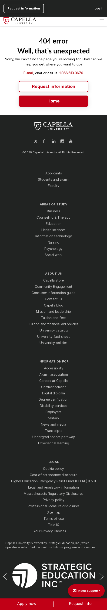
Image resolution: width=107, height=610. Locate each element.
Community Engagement (53, 286)
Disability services (53, 406)
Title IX (53, 525)
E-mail (28, 73)
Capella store (53, 280)
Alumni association (53, 374)
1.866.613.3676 (71, 73)
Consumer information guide (53, 293)
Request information (23, 8)
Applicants (53, 173)
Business (53, 211)
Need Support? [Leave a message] (89, 590)
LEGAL (53, 462)
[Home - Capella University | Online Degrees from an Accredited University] (53, 101)
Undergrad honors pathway (53, 437)
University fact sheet (53, 336)
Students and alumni (53, 179)
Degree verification (53, 399)
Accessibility (53, 368)
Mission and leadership (53, 311)
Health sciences (53, 230)
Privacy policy (53, 500)
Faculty (53, 186)
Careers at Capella (53, 381)
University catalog (54, 330)
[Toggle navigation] (102, 21)
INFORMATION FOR (54, 361)
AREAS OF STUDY (53, 204)
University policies (53, 343)
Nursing (53, 242)
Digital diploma (53, 393)
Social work (53, 255)
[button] (26, 604)
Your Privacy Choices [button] (49, 531)
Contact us (53, 299)
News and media (53, 424)
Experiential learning (53, 443)
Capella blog (53, 305)
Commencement (53, 387)
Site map (53, 512)
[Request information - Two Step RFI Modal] (53, 86)
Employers (53, 412)
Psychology (53, 249)
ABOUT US (53, 273)
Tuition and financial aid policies (53, 324)
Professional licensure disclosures (54, 506)
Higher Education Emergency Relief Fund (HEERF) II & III (53, 481)
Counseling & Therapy (53, 217)
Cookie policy (53, 469)
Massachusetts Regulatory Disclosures (53, 493)
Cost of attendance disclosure (53, 475)
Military (53, 418)
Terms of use (53, 518)
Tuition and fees (53, 318)
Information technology (53, 236)
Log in (99, 8)
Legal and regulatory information (53, 487)
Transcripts (53, 431)
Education (53, 224)
